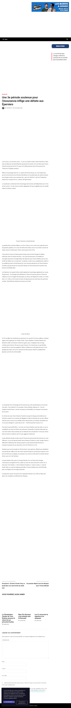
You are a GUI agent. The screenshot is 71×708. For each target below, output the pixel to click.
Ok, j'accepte (9, 701)
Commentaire (6, 640)
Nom (3, 661)
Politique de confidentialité (22, 702)
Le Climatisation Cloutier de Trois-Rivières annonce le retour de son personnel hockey (8, 618)
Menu (5, 39)
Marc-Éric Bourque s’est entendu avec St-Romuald (24, 616)
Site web (4, 675)
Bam (36, 705)
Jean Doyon (9, 108)
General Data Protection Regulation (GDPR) (32, 691)
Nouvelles (4, 94)
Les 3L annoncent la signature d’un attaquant (41, 616)
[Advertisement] (35, 26)
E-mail (4, 668)
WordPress (30, 705)
